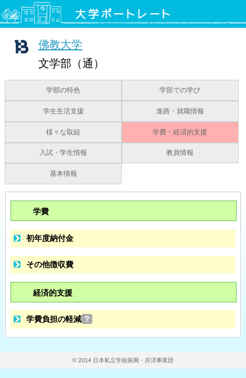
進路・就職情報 (180, 111)
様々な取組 (63, 132)
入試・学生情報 (63, 152)
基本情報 (63, 173)
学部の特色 (63, 90)
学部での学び (179, 90)
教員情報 (180, 152)
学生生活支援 (63, 111)
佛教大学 (60, 44)
